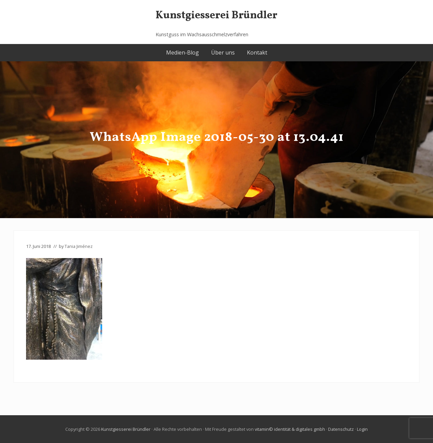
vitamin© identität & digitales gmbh (290, 429)
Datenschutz (341, 429)
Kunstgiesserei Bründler (216, 15)
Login (362, 429)
